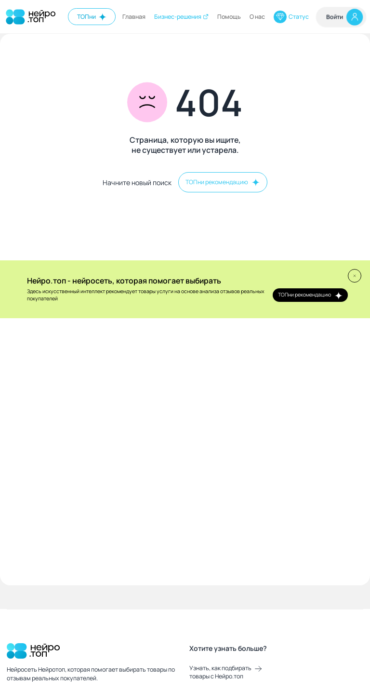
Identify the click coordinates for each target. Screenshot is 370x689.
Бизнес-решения (181, 17)
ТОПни (92, 17)
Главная (133, 17)
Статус (291, 17)
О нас (257, 17)
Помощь (229, 17)
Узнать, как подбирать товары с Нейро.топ (225, 672)
